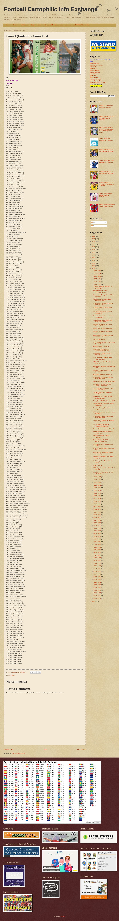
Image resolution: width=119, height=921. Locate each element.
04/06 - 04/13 (97, 563)
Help (32, 25)
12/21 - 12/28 (97, 273)
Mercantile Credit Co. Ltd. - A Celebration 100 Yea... (101, 291)
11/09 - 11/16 (97, 479)
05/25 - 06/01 (97, 544)
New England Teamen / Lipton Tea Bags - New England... (102, 320)
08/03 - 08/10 (97, 517)
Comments (95, 226)
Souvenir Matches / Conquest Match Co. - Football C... (103, 316)
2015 (93, 265)
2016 (93, 263)
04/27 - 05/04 (97, 555)
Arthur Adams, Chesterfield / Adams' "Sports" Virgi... (103, 453)
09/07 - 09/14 (97, 504)
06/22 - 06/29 (97, 533)
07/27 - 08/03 (97, 520)
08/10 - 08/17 (97, 514)
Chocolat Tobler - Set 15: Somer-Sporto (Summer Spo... (102, 440)
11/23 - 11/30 (97, 284)
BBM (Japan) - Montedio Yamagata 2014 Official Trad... (103, 417)
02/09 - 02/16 (97, 585)
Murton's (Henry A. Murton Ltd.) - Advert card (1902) (102, 299)
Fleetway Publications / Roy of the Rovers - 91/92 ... (102, 325)
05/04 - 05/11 (97, 552)
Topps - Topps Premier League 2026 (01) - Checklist (105, 195)
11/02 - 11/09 (97, 482)
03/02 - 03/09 (97, 576)
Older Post (81, 749)
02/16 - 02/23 (97, 582)
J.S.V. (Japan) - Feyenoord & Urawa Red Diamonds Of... (103, 389)
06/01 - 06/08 (97, 541)
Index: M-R (93, 68)
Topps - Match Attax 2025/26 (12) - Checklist (106, 139)
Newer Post (8, 749)
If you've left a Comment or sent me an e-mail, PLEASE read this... (67, 25)
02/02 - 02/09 (97, 587)
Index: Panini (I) (94, 70)
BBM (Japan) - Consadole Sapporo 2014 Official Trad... (103, 378)
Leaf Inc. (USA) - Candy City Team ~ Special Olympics (103, 397)
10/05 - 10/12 (97, 493)
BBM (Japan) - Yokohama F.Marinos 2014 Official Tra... (103, 304)
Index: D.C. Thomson (96, 65)
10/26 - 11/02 (97, 485)
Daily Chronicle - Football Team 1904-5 (104, 381)
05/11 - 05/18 (97, 549)
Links (39, 25)
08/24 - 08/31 (97, 509)
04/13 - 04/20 (97, 560)
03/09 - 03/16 (97, 574)
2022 (93, 247)
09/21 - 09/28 (97, 498)
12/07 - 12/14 (97, 279)
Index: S (92, 73)
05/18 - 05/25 (97, 547)
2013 (93, 601)
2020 (93, 252)
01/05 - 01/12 (97, 598)
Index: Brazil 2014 (95, 79)
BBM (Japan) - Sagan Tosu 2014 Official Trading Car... (102, 354)
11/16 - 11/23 (97, 477)
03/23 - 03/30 (97, 568)
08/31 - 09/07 (97, 506)
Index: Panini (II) (95, 72)
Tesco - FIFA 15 (97, 465)
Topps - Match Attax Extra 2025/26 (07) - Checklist (106, 161)
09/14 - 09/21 (97, 501)
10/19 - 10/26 (97, 487)
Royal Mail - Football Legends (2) (102, 374)
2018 (93, 257)
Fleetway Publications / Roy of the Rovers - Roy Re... (102, 332)
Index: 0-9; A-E (94, 63)
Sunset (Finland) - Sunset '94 (101, 346)
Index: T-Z (93, 75)
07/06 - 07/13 (97, 528)
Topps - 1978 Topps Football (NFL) (103, 328)
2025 (93, 239)
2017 (93, 260)
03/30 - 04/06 (97, 566)
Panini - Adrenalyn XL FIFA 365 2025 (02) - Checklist (106, 172)
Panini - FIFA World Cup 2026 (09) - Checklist (106, 106)
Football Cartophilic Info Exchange (50, 9)
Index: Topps (94, 77)
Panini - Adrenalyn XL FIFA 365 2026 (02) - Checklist (106, 150)
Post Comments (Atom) (18, 753)
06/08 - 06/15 (97, 539)
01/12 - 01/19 (97, 595)
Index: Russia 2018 (95, 81)
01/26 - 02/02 (97, 590)
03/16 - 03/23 (97, 571)
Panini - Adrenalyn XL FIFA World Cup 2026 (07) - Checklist (106, 118)
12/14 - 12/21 (97, 276)
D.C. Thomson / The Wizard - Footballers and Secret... (101, 425)
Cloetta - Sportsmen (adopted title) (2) (103, 429)
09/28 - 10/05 (97, 495)
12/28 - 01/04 (97, 270)
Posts (93, 222)
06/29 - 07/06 (97, 531)
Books (15, 25)
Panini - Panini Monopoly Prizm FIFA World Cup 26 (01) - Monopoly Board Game (106, 130)
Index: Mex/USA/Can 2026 (97, 82)
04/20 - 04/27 (97, 558)
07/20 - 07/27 (97, 523)
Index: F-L (93, 66)
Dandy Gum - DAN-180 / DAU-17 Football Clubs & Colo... (102, 384)
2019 (93, 255)
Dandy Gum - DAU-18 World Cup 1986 (104, 401)
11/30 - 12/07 (97, 281)
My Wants (24, 25)
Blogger (63, 916)
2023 (93, 244)
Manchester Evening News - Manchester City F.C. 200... (101, 350)
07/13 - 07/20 (97, 525)
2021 (93, 249)
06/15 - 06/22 (97, 536)
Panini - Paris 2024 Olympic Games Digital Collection (107, 205)
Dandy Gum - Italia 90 (99, 339)
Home (8, 25)
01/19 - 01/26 (97, 593)
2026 (93, 236)
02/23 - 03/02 (97, 579)
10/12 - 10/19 (97, 490)
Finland (13, 675)
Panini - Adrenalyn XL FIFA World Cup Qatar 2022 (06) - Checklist (106, 184)
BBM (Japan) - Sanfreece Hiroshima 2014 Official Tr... (103, 336)
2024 (93, 241)
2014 (93, 268)
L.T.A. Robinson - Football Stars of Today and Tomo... (102, 358)
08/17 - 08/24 (97, 512)
